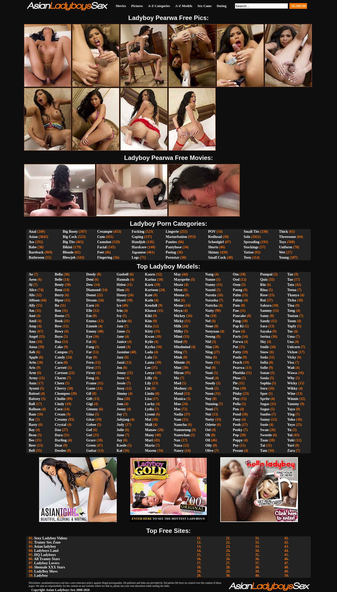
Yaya (291, 409)
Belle (59, 279)
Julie (120, 430)
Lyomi (150, 414)
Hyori (121, 300)
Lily (148, 383)
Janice (122, 342)
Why (291, 378)
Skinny (213, 252)
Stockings (251, 247)
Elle (89, 311)
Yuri (290, 445)
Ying (291, 414)
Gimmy (92, 409)
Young (284, 257)
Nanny (210, 285)
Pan (236, 311)
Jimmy (122, 394)
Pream (238, 451)
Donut (91, 295)
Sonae (264, 373)
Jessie (121, 383)
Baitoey (34, 399)
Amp (32, 326)
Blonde (68, 252)
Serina (265, 337)
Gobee (91, 425)
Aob (32, 352)
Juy (119, 440)
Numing (211, 404)
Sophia (265, 383)
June (120, 435)
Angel (33, 337)
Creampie (104, 232)
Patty (237, 352)
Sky (263, 342)
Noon (209, 394)
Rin (263, 285)
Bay (32, 430)
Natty (209, 311)
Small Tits (251, 232)
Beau (32, 435)
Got (89, 435)
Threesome (287, 237)
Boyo (59, 337)
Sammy (266, 311)
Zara (291, 451)
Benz (59, 290)
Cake (59, 347)
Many (149, 435)
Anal (32, 232)
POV (212, 232)
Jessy (121, 388)
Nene (209, 326)
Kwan (149, 337)
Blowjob (69, 257)
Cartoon (61, 373)
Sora (263, 388)
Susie (264, 425)
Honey (122, 295)
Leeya (149, 373)
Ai (30, 285)
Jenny (121, 373)
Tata (290, 285)
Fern (90, 362)
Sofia (264, 362)
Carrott (61, 368)
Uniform (285, 247)
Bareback (36, 252)
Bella (59, 274)
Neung (210, 337)
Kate (148, 295)
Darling (61, 440)
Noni (209, 373)
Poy (236, 445)
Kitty (149, 331)
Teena (291, 290)
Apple (33, 357)
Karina (150, 279)
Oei (208, 430)
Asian (33, 237)
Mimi (178, 337)
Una (290, 342)
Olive (209, 451)
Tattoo (248, 252)
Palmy (238, 300)
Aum (32, 383)
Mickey (179, 316)
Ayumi (34, 388)
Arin (32, 362)
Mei (177, 300)
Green (91, 445)
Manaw (151, 430)
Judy (120, 425)
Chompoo (62, 394)
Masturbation (176, 237)
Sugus (264, 409)
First (90, 368)
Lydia (149, 409)
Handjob (138, 242)
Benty (59, 285)
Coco (59, 409)
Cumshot (104, 242)
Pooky (238, 430)
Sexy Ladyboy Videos (50, 538)
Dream (91, 300)
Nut (208, 414)
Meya (178, 311)
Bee (31, 440)
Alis (32, 295)
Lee (148, 368)
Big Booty (70, 232)
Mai (148, 419)
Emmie (91, 326)
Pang (237, 321)
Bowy (59, 331)
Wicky (292, 383)
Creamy (61, 419)
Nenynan (212, 331)
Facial (102, 247)
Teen (247, 257)
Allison (34, 300)
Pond (237, 414)
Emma (91, 321)
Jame (121, 331)
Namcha (180, 425)
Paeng (238, 290)
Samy (264, 316)
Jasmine (123, 352)
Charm (60, 378)
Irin (120, 311)
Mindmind (182, 347)
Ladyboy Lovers (47, 563)
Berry (59, 295)
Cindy (59, 404)
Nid (208, 342)
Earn (90, 305)
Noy (208, 399)
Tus (290, 331)
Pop (236, 435)
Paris (237, 337)
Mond (178, 394)
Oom (237, 285)
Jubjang (123, 419)
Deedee (60, 451)
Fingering (104, 257)
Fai (88, 342)
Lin (147, 388)
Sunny (265, 419)
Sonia (264, 378)
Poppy (238, 440)
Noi (208, 368)
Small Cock (217, 257)
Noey (209, 362)
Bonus (59, 316)
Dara (59, 435)
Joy (119, 414)
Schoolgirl (216, 242)
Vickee (292, 352)
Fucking (138, 232)
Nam (177, 419)
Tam (263, 451)
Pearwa (239, 368)
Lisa (148, 399)
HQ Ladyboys (45, 555)
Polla (237, 404)
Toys (282, 242)
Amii (32, 321)
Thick (283, 232)
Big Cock (70, 237)
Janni (121, 347)
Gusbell (123, 274)
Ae (31, 274)
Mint (178, 368)
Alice (32, 290)
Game (91, 388)
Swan (264, 430)
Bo (57, 305)
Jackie (122, 321)
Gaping (137, 237)
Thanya (293, 295)
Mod (177, 383)
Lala (148, 357)
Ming (178, 352)
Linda (149, 394)
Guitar (91, 451)
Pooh (237, 425)
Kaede (122, 445)
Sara (263, 326)
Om (236, 274)
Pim (236, 388)
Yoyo (291, 425)
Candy (60, 357)
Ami (32, 316)
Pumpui (266, 274)
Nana (178, 445)
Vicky (291, 357)
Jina (120, 399)
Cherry (60, 388)
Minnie (179, 362)
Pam (236, 305)
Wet (282, 252)
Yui (290, 435)
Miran (179, 373)
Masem (150, 451)
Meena (179, 295)
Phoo (237, 378)
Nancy (179, 451)
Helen (121, 285)
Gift (89, 399)
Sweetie (266, 435)
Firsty (91, 373)
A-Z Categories (159, 6)
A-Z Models (183, 6)
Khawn (150, 311)
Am (31, 311)
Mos (177, 409)
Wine (291, 394)
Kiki (148, 316)
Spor (264, 394)
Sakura (266, 305)
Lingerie (172, 232)
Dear (58, 445)
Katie (149, 300)
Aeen (32, 279)
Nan (177, 440)
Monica (180, 399)
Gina (90, 414)
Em (89, 316)
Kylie (149, 342)
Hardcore (139, 247)
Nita (208, 357)
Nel (207, 321)
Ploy (236, 399)
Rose (264, 295)
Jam (120, 326)
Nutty (209, 419)
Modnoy (180, 388)
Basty (33, 425)
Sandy (265, 321)
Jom (120, 404)
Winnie (292, 399)
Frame (91, 383)
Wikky (292, 388)
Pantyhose (173, 247)
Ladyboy (41, 575)
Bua (58, 342)
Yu (289, 430)
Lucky (150, 404)
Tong (291, 311)
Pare (236, 331)
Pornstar (172, 257)
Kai (119, 451)
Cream (60, 414)
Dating (221, 6)
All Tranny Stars (47, 559)
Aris (32, 368)
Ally (32, 305)
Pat (235, 347)
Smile (264, 347)
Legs (135, 257)
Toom (291, 321)
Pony (237, 419)
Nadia (178, 414)
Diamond (93, 290)
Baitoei (34, 394)
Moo (177, 404)
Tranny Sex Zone (47, 542)
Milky (178, 331)
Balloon (35, 409)
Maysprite (182, 279)
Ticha (291, 300)
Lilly (148, 378)
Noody (210, 383)
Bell (32, 451)
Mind (178, 342)
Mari (149, 440)
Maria (150, 445)
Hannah (123, 279)
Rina (264, 290)
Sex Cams (204, 6)
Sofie (264, 368)
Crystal (60, 425)
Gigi (89, 404)
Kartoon (151, 290)
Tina (291, 305)
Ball (32, 404)
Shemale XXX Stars (49, 567)
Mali (148, 425)
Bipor (59, 300)
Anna (33, 347)
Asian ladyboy (45, 546)
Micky (179, 321)
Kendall (151, 305)
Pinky (237, 394)
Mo (176, 378)
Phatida (239, 373)
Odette (210, 425)
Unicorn (293, 347)
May (177, 274)
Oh (207, 435)
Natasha (211, 300)
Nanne (210, 279)
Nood (209, 378)
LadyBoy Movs (46, 571)
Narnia (210, 295)
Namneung (182, 430)
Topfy (291, 326)
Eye (89, 337)
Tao (290, 279)
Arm (32, 373)
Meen (178, 290)
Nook (209, 388)
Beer (32, 445)
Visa (290, 362)
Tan (290, 274)
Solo (247, 237)
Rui (263, 300)
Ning (209, 352)
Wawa (292, 373)
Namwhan (182, 435)
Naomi (210, 290)
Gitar (90, 419)
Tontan (292, 316)
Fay (89, 357)
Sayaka (266, 331)
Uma (291, 337)
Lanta (149, 362)
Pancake (239, 316)
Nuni (209, 409)
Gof (89, 430)
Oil (207, 440)
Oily (208, 445)
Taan (264, 440)
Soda (264, 357)
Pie (235, 383)
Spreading (251, 242)
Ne (207, 316)
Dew (89, 285)
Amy (32, 331)
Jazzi (120, 362)
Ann (32, 342)
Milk (177, 326)
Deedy (91, 274)
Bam (32, 414)
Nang (209, 274)
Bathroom (36, 257)
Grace (91, 440)
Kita (148, 326)
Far (89, 352)
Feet (100, 252)
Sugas (264, 404)
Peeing (171, 252)
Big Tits (69, 242)
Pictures (137, 6)
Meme (179, 305)
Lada (149, 352)
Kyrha (150, 347)
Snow (264, 352)
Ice (119, 305)
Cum (101, 237)
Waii (291, 368)
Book (59, 321)
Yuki (291, 440)
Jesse (120, 378)
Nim (208, 347)
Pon (236, 409)
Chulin (60, 399)
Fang (90, 347)
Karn (149, 285)
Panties (171, 242)
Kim (148, 321)
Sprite (265, 399)
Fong (90, 378)
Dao (58, 430)
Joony (121, 409)
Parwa (238, 342)
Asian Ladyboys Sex (61, 590)
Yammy (293, 404)
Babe (32, 247)
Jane (120, 337)
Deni (89, 279)
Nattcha (211, 305)
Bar (31, 419)
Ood (236, 279)
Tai (262, 445)
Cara (59, 362)
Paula (237, 357)
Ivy (119, 316)
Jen (119, 368)
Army (33, 378)
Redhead (215, 237)
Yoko (291, 419)
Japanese (139, 252)
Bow (58, 326)
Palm (237, 295)
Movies (121, 6)
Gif (88, 394)
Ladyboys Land (46, 551)
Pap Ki (238, 326)
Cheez (59, 383)
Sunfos (265, 414)
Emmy (91, 331)
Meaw (179, 285)
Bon (58, 311)
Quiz (264, 279)
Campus (61, 352)
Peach (237, 362)
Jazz (120, 357)
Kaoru (150, 274)
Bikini (67, 247)
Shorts (213, 247)
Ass (31, 242)
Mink (178, 357)
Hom (120, 290)
